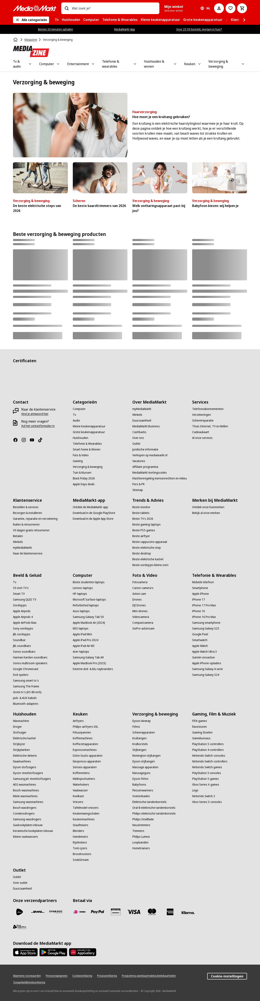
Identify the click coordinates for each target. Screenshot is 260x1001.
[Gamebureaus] (201, 738)
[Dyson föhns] (140, 779)
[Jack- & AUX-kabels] (25, 698)
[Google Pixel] (200, 634)
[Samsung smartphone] (206, 623)
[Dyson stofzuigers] (24, 767)
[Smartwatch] (199, 640)
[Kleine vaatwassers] (25, 837)
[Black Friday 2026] (84, 478)
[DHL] (37, 912)
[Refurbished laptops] (86, 605)
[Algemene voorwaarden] (27, 975)
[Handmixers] (80, 837)
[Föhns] (136, 727)
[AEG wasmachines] (24, 784)
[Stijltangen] (139, 750)
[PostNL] (19, 912)
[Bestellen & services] (26, 507)
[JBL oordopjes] (21, 634)
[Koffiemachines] (83, 738)
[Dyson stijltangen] (143, 761)
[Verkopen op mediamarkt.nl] (149, 455)
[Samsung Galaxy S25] (205, 628)
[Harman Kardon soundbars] (30, 657)
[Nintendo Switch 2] (203, 796)
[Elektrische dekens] (25, 756)
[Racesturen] (199, 727)
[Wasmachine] (21, 721)
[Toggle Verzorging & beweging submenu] (243, 64)
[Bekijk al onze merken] (206, 513)
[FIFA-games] (199, 721)
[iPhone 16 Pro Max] (204, 617)
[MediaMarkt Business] (146, 426)
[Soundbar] (19, 640)
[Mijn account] (219, 8)
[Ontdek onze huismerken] (208, 507)
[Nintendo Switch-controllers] (209, 761)
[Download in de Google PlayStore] (94, 513)
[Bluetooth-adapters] (25, 704)
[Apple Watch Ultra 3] (204, 652)
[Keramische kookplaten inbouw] (33, 831)
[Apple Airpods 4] (23, 617)
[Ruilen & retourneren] (26, 524)
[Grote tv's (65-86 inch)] (27, 692)
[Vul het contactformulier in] (38, 426)
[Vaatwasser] (80, 790)
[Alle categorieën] (31, 20)
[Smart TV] (19, 594)
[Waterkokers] (81, 784)
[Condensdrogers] (24, 813)
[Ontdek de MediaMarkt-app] (90, 507)
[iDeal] (79, 912)
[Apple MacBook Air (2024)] (89, 623)
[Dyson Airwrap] (141, 721)
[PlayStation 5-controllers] (208, 744)
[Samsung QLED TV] (24, 599)
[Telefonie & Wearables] (87, 444)
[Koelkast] (78, 796)
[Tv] (74, 415)
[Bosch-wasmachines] (26, 790)
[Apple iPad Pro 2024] (85, 640)
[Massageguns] (141, 773)
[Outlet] (136, 444)
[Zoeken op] (67, 8)
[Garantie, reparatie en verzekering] (35, 519)
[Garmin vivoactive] (203, 657)
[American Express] (170, 912)
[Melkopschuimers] (84, 779)
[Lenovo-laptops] (83, 588)
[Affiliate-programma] (145, 467)
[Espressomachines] (85, 750)
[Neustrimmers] (141, 825)
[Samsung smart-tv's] (26, 680)
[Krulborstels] (140, 744)
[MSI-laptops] (80, 628)
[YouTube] (33, 439)
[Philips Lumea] (141, 837)
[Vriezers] (78, 802)
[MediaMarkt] (34, 8)
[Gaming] (78, 461)
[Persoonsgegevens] (56, 975)
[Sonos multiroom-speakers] (30, 663)
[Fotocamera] (139, 582)
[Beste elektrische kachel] (147, 559)
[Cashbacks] (139, 432)
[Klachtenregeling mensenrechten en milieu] (159, 478)
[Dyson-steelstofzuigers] (28, 773)
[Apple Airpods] (22, 611)
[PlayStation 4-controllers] (208, 750)
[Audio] (76, 420)
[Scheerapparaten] (143, 732)
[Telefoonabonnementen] (208, 409)
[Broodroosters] (82, 854)
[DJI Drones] (139, 605)
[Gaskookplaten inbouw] (27, 825)
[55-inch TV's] (21, 588)
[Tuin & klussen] (82, 473)
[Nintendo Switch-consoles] (208, 756)
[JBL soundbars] (22, 646)
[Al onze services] (202, 438)
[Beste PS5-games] (143, 530)
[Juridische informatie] (145, 449)
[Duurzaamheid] (141, 420)
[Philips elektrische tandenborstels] (154, 813)
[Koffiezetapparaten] (85, 744)
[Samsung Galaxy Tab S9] (88, 617)
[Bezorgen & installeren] (27, 513)
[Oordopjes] (20, 605)
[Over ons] (138, 438)
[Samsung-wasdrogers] (27, 819)
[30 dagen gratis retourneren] (31, 530)
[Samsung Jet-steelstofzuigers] (32, 779)
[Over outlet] (20, 883)
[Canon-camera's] (142, 588)
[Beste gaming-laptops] (146, 524)
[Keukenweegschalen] (86, 813)
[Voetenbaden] (141, 796)
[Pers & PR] (138, 484)
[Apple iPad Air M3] (84, 646)
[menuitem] (56, 20)
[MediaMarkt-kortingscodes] (149, 473)
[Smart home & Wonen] (86, 449)
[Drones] (137, 599)
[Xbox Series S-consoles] (207, 802)
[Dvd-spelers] (20, 675)
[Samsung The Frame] (26, 686)
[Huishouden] (80, 438)
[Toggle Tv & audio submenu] (30, 64)
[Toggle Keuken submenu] (199, 64)
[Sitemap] (137, 490)
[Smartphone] (200, 588)
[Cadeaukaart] (200, 432)
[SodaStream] (81, 860)
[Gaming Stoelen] (202, 732)
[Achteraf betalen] (188, 912)
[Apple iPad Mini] (82, 634)
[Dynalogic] (55, 912)
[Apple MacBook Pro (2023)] (89, 663)
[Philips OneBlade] (143, 819)
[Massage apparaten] (145, 767)
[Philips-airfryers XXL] (85, 727)
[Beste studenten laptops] (89, 582)
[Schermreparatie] (203, 420)
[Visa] (133, 912)
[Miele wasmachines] (25, 796)
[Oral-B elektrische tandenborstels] (153, 808)
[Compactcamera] (142, 623)
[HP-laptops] (80, 594)
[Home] (16, 39)
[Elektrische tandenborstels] (149, 802)
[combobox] (114, 8)
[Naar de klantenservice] (27, 553)
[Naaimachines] (22, 761)
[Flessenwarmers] (142, 790)
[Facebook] (17, 439)
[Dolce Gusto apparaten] (87, 756)
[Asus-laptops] (81, 611)
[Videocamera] (140, 617)
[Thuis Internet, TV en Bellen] (210, 426)
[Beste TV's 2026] (142, 519)
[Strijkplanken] (21, 750)
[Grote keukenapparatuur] (89, 432)
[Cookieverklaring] (82, 975)
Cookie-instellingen (227, 976)
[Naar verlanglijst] (230, 8)
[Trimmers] (138, 831)
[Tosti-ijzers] (80, 848)
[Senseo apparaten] (85, 767)
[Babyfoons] (139, 784)
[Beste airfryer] (141, 536)
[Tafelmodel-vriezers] (86, 808)
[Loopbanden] (140, 842)
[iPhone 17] (198, 599)
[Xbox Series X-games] (205, 784)
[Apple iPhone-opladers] (206, 663)
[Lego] (195, 790)
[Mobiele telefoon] (203, 582)
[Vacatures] (138, 461)
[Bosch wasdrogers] (24, 808)
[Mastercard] (152, 912)
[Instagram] (25, 439)
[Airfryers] (78, 721)
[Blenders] (78, 831)
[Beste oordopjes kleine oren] (150, 565)
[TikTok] (42, 439)
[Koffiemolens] (81, 773)
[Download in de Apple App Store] (93, 519)
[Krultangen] (139, 738)
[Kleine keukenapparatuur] (89, 426)
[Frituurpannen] (82, 732)
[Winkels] (137, 415)
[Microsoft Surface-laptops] (89, 599)
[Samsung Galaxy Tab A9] (88, 657)
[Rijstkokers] (80, 842)
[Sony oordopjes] (23, 628)
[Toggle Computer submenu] (58, 64)
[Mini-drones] (140, 611)
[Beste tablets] (140, 513)
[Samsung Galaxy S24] (205, 675)
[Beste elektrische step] (146, 548)
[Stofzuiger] (19, 732)
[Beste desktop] (141, 553)
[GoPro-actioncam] (143, 628)
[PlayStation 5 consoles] (206, 773)
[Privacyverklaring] (107, 975)
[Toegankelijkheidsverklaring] (29, 982)
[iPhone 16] (198, 611)
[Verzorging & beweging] (87, 467)
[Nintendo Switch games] (207, 767)
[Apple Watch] (200, 646)
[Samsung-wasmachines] (28, 802)
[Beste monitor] (141, 507)
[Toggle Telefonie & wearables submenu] (135, 64)
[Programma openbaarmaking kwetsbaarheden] (149, 975)
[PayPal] (97, 912)
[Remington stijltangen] (146, 756)
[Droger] (17, 727)
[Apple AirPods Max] (24, 623)
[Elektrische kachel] (24, 738)
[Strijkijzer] (19, 744)
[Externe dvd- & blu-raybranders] (93, 669)
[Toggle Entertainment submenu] (93, 64)
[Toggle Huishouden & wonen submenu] (175, 64)
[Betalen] (18, 536)
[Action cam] (139, 594)
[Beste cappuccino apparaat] (149, 542)
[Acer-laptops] (81, 652)
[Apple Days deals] (84, 484)
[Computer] (79, 409)
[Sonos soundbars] (24, 652)
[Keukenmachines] (84, 819)
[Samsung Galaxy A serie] (207, 669)
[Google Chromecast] (25, 669)
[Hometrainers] (141, 848)
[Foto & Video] (81, 455)
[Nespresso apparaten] (87, 761)
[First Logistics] (19, 926)
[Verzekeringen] (201, 415)
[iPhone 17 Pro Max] (204, 605)
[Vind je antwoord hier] (34, 414)
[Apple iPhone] (200, 594)
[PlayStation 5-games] (205, 779)
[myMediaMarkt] (141, 409)
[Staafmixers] (80, 825)
